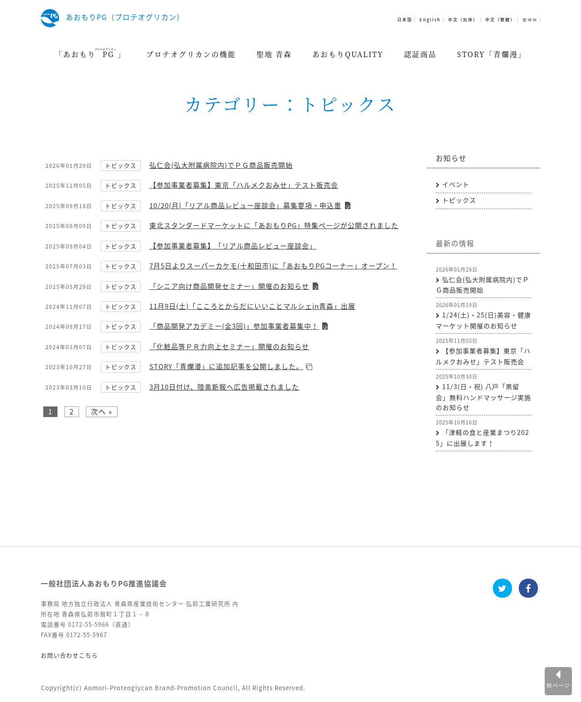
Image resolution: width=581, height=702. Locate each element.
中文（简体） (463, 19)
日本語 (404, 19)
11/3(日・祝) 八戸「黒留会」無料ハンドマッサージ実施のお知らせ (483, 397)
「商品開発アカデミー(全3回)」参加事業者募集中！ (234, 326)
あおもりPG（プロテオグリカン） (125, 17)
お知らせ (451, 158)
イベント (455, 184)
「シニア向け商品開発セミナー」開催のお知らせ (229, 286)
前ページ (558, 685)
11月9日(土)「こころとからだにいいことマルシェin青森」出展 (252, 306)
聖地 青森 (274, 54)
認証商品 (420, 54)
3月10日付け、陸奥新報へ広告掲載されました (224, 387)
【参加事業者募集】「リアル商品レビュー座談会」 (232, 246)
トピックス (121, 165)
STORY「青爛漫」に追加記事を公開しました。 (226, 366)
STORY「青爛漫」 (491, 54)
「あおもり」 (90, 53)
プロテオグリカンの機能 (191, 54)
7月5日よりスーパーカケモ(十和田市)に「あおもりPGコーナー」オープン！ (273, 266)
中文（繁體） (500, 19)
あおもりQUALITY (348, 54)
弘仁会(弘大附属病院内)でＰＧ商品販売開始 (221, 165)
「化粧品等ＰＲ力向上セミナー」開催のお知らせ (229, 346)
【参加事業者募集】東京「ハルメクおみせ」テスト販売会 (243, 185)
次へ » (102, 411)
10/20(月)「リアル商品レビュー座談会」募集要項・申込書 (245, 205)
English (430, 19)
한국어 (529, 19)
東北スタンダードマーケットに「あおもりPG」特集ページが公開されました (274, 225)
